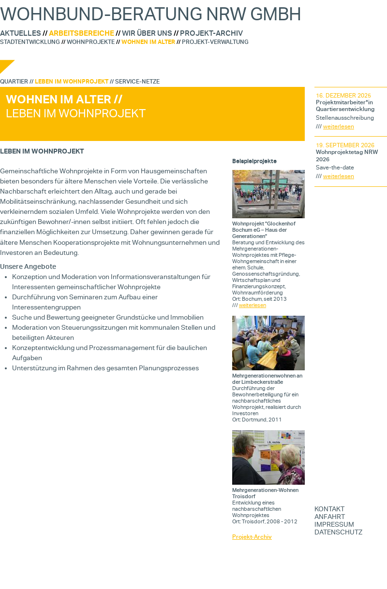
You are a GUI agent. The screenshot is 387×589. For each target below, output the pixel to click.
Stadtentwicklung (30, 41)
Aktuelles (20, 33)
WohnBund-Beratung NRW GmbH (150, 14)
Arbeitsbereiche (81, 33)
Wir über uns (147, 33)
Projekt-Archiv (211, 33)
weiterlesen (252, 305)
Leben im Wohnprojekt (71, 81)
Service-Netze (137, 81)
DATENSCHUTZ (338, 532)
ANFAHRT (329, 516)
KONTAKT (329, 509)
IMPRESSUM (334, 524)
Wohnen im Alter (148, 41)
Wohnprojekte (91, 41)
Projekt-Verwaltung (215, 41)
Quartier (14, 81)
